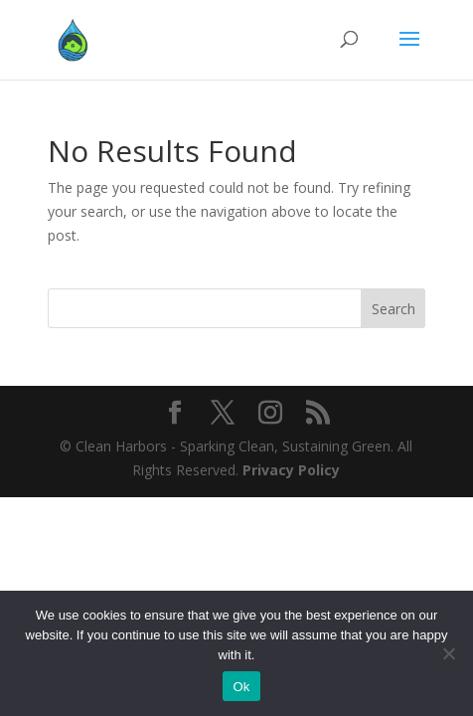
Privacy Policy (291, 469)
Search (393, 308)
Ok (241, 686)
